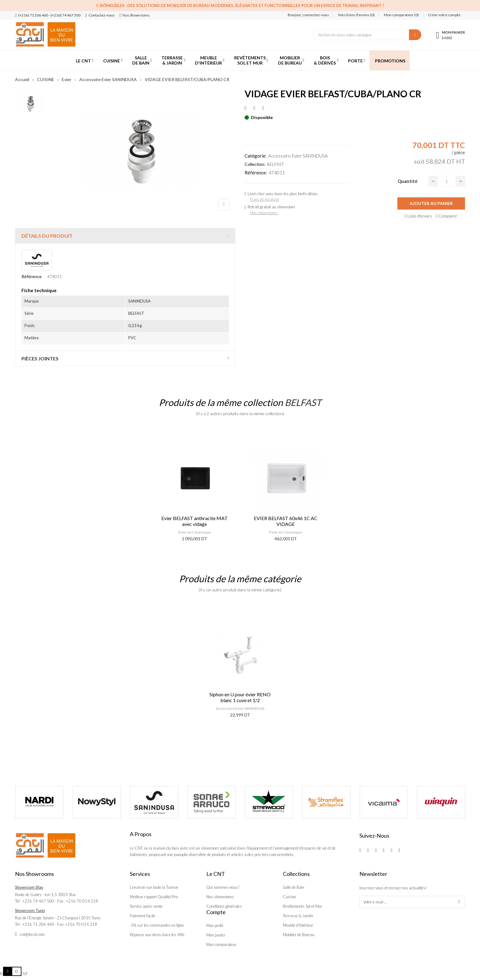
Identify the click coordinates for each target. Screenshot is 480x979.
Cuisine (289, 896)
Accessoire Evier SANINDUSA (298, 155)
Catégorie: (256, 155)
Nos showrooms (264, 212)
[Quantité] (446, 181)
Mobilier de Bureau (298, 934)
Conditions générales (224, 906)
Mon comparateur (221, 944)
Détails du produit (47, 236)
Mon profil (214, 925)
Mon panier (215, 934)
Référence (31, 276)
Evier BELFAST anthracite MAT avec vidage (194, 521)
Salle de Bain (293, 887)
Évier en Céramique (194, 532)
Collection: (255, 164)
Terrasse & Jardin (298, 915)
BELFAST (275, 164)
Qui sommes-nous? (222, 887)
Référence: (256, 172)
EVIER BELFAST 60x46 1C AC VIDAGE (285, 521)
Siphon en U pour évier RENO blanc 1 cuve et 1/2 (240, 697)
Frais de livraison (264, 199)
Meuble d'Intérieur (298, 925)
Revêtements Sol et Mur (302, 906)
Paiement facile (142, 915)
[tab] (125, 235)
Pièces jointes (39, 358)
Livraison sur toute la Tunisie (154, 887)
